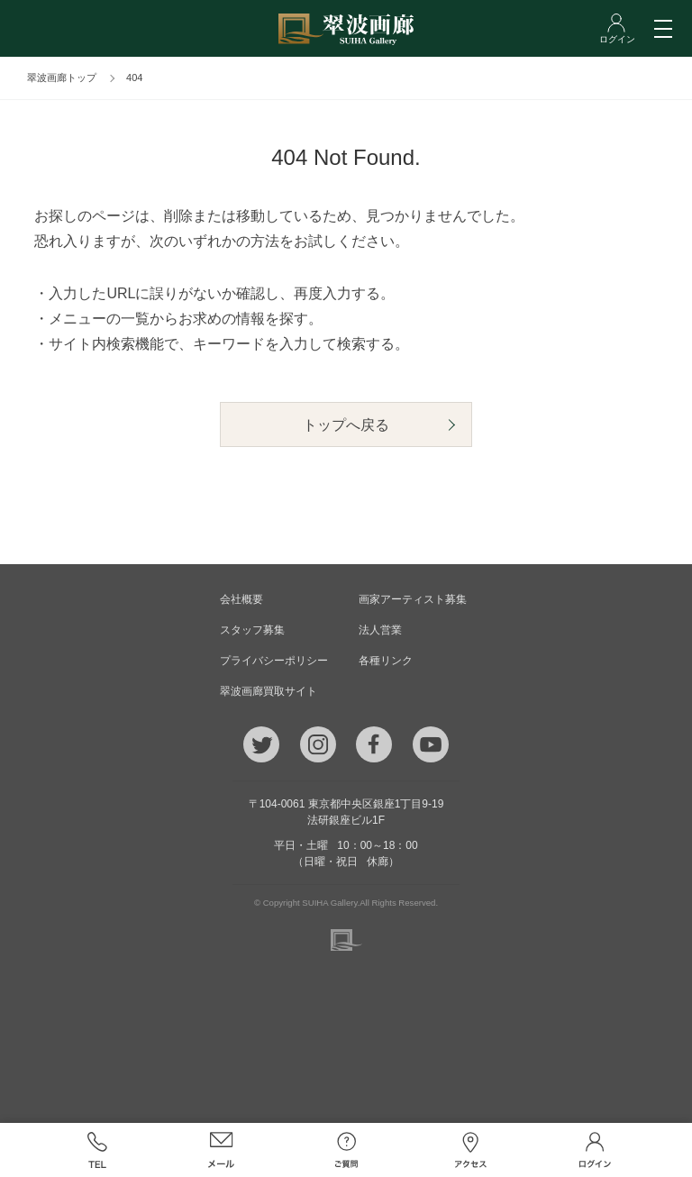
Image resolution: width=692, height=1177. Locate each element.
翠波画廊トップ (61, 77)
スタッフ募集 (252, 630)
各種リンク (386, 660)
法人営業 (380, 630)
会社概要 (241, 599)
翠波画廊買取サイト (268, 691)
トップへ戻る (346, 425)
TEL (96, 1150)
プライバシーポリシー (274, 660)
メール (221, 1150)
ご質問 (346, 1150)
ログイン (595, 1150)
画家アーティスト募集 (413, 599)
